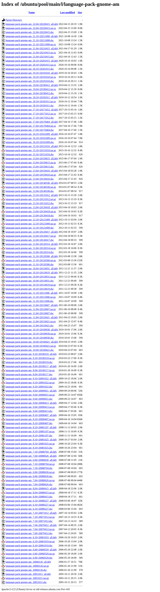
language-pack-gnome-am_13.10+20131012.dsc (29, 203)
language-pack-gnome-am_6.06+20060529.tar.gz (30, 553)
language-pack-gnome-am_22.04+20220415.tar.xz (30, 28)
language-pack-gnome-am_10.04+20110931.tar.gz (30, 276)
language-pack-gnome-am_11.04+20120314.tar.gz (30, 248)
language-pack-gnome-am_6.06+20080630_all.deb (31, 460)
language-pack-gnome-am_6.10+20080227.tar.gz (30, 504)
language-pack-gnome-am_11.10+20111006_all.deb (31, 293)
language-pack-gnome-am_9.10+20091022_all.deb (31, 378)
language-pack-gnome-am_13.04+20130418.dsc (29, 215)
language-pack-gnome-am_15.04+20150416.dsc (29, 179)
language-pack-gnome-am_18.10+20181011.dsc (29, 105)
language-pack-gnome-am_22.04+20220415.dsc (29, 32)
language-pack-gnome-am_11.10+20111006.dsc (29, 301)
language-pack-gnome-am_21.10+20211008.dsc (29, 40)
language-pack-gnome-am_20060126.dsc (26, 570)
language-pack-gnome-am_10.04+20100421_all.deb (31, 342)
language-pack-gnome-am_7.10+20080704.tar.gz (30, 464)
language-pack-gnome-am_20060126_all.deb (28, 562)
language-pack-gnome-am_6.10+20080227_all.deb (31, 500)
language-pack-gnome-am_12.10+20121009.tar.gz (30, 223)
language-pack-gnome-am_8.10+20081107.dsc (28, 435)
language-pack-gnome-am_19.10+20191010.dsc (29, 81)
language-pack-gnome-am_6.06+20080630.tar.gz (30, 472)
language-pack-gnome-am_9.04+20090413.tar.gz (30, 407)
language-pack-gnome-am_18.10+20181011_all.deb (31, 97)
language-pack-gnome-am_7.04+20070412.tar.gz (30, 529)
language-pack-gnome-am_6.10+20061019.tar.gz (30, 541)
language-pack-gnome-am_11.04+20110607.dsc (29, 313)
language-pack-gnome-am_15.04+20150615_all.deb (31, 158)
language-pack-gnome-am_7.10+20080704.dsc (28, 468)
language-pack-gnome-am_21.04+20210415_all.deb (31, 48)
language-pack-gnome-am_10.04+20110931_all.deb (31, 268)
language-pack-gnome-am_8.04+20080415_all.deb (31, 488)
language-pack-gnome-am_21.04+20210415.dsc (29, 56)
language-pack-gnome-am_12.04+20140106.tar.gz (30, 187)
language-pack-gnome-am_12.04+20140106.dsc (29, 191)
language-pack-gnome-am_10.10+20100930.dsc (29, 337)
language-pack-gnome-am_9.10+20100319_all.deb (31, 354)
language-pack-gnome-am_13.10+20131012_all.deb (31, 195)
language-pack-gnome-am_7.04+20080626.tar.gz (30, 480)
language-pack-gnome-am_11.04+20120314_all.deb (31, 244)
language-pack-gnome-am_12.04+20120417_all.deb (31, 232)
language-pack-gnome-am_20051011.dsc (26, 582)
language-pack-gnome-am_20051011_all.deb (28, 574)
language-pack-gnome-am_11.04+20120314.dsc (29, 252)
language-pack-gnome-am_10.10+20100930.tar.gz (30, 333)
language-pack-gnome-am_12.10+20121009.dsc (29, 227)
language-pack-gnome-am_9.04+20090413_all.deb (31, 403)
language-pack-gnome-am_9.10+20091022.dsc (28, 386)
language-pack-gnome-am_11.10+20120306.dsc (29, 264)
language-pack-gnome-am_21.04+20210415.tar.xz (30, 52)
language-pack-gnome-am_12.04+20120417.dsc (29, 240)
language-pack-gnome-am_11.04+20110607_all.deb (31, 305)
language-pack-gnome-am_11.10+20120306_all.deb (31, 256)
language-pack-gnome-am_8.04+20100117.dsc (28, 374)
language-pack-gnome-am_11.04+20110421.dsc (29, 325)
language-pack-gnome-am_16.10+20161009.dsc (29, 142)
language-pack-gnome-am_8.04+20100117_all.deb (31, 366)
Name (32, 12)
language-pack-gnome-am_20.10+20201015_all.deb (31, 60)
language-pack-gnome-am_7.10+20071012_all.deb (31, 513)
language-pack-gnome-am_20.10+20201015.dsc (29, 69)
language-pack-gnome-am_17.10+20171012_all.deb (31, 109)
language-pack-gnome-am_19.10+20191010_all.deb (31, 73)
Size (80, 12)
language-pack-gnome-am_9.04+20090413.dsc (28, 411)
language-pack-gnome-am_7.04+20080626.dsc (28, 484)
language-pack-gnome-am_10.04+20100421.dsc (29, 350)
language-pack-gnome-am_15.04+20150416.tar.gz (30, 174)
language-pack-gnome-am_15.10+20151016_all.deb (31, 146)
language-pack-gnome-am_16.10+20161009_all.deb (31, 134)
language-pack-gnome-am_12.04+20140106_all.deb (31, 183)
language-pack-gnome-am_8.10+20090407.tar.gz (30, 419)
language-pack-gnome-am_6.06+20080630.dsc (28, 476)
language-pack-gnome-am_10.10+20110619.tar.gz (30, 284)
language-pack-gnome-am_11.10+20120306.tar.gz (30, 260)
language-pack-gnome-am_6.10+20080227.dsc (28, 509)
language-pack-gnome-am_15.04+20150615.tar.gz (30, 162)
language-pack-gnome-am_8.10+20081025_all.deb (31, 439)
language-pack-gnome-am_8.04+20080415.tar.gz (30, 492)
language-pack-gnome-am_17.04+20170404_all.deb (31, 121)
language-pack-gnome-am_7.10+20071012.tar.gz (30, 517)
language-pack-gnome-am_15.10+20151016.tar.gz (30, 150)
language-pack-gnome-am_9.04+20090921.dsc (28, 399)
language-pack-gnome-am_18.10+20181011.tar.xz (30, 101)
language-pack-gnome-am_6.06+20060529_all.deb (31, 549)
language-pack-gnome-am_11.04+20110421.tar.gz (30, 321)
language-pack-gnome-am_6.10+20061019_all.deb (31, 537)
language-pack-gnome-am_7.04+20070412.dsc (28, 533)
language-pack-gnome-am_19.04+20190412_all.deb (31, 85)
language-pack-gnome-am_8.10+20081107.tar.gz (30, 431)
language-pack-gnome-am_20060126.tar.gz (27, 566)
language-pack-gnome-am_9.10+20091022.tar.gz (30, 382)
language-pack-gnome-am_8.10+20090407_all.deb (31, 415)
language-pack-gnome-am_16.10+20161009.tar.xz (30, 138)
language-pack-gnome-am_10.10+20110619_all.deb (31, 272)
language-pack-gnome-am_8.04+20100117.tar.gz (30, 370)
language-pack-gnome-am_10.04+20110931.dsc (29, 280)
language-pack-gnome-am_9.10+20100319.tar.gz (30, 358)
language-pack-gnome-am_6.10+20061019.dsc (28, 545)
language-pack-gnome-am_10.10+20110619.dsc (29, 289)
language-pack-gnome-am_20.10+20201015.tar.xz (30, 64)
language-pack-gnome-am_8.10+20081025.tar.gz (30, 443)
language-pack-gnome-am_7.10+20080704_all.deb (31, 452)
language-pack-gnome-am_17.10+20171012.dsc (29, 117)
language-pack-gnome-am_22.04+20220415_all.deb (31, 24)
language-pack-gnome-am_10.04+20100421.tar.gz (30, 346)
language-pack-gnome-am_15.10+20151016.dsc (29, 154)
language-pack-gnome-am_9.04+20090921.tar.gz (30, 394)
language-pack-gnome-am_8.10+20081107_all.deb (31, 427)
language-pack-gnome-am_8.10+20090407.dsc (28, 423)
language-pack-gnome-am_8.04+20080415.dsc (28, 496)
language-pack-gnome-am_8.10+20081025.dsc (28, 447)
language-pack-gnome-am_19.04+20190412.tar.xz (30, 89)
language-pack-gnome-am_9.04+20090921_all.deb (31, 390)
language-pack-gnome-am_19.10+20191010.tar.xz (30, 77)
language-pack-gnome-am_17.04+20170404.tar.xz (30, 126)
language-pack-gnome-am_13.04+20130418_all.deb (31, 207)
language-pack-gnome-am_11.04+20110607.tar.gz (30, 309)
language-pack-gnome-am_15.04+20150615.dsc (29, 166)
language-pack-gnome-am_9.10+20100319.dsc (28, 362)
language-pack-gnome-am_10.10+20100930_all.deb (31, 329)
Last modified (67, 12)
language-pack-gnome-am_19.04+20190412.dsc (29, 93)
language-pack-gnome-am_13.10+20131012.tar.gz (30, 199)
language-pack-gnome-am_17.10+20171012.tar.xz (30, 113)
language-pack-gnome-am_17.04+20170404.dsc (29, 130)
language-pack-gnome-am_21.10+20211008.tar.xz (30, 44)
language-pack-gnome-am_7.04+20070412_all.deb (31, 525)
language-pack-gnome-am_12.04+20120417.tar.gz (30, 236)
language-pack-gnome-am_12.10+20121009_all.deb (31, 219)
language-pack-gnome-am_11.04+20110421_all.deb (31, 317)
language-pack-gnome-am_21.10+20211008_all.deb (31, 36)
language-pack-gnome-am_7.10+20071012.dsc (28, 521)
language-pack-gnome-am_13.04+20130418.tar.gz (30, 211)
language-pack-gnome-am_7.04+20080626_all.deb (31, 456)
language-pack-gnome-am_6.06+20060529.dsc (28, 557)
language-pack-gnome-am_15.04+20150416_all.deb (31, 170)
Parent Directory (13, 20)
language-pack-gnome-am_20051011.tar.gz (27, 578)
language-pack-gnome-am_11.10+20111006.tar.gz (30, 297)
